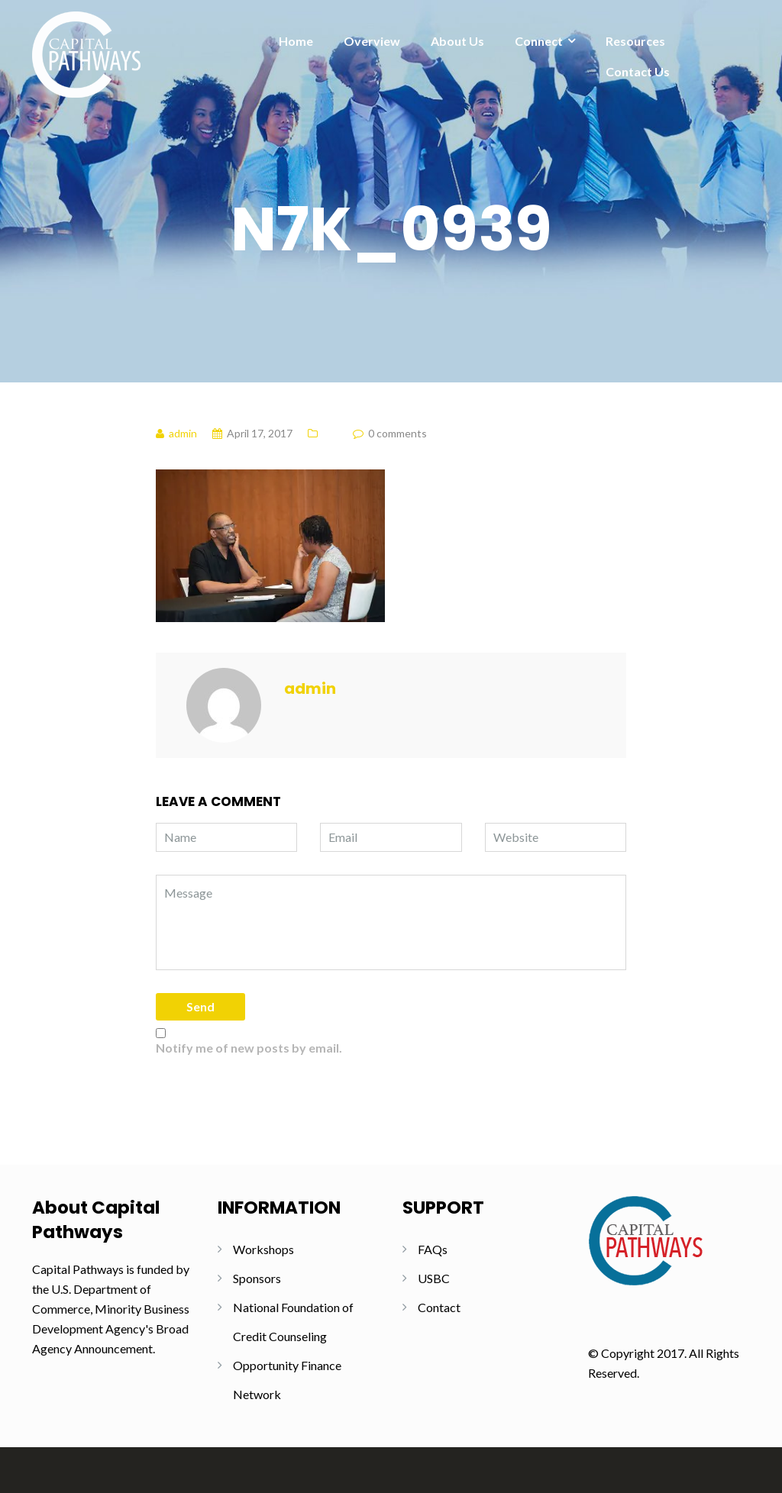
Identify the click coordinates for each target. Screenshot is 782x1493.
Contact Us (638, 71)
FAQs (433, 1249)
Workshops (263, 1249)
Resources (635, 41)
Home (296, 41)
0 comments (397, 433)
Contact (439, 1307)
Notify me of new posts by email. (249, 1047)
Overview (372, 41)
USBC (434, 1278)
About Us (457, 41)
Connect (539, 41)
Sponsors (257, 1278)
